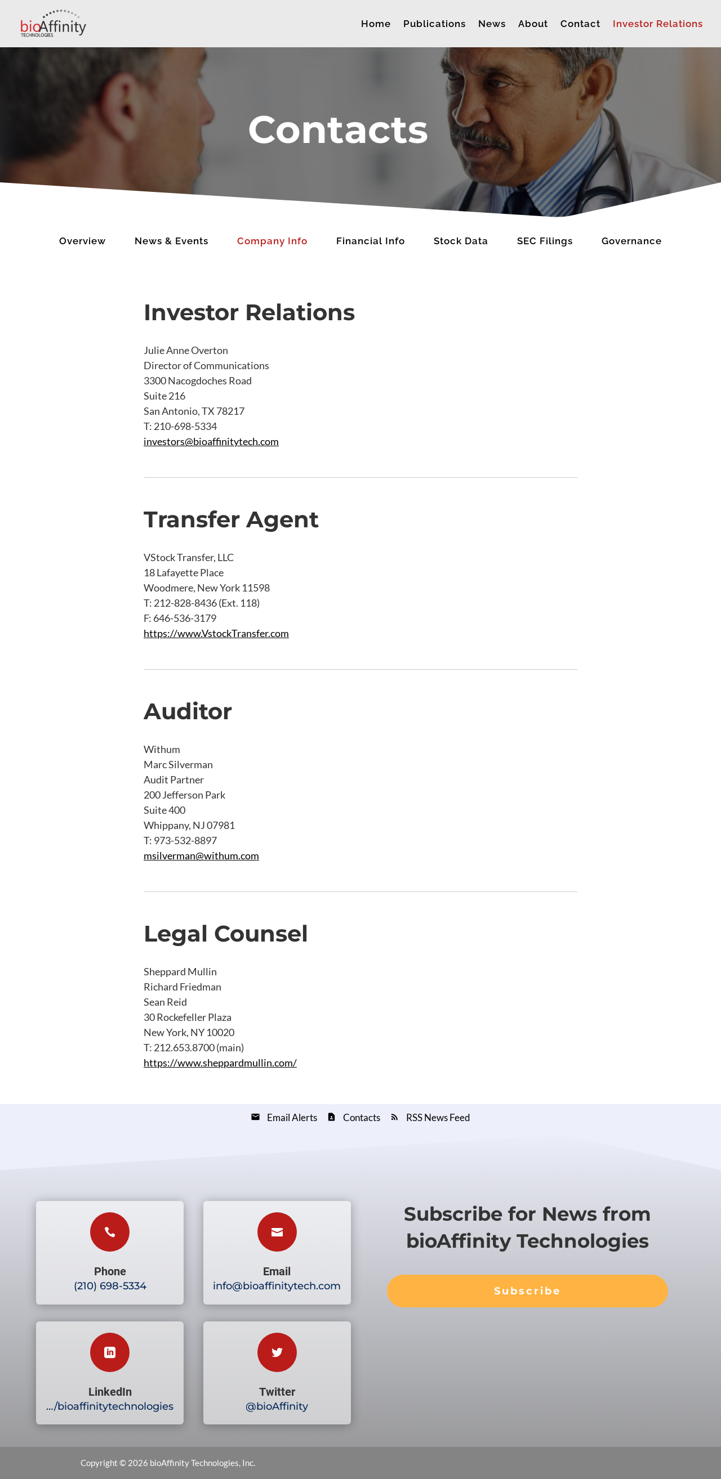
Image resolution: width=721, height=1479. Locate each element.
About (533, 24)
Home (376, 24)
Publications (434, 24)
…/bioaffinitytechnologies (109, 1406)
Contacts (361, 1117)
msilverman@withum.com (201, 855)
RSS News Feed (438, 1117)
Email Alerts (292, 1117)
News (492, 24)
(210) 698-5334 (110, 1286)
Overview (82, 240)
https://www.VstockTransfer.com (216, 633)
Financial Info (370, 240)
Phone (110, 1271)
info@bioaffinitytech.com (277, 1286)
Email (277, 1271)
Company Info (272, 240)
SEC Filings (545, 240)
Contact (580, 24)
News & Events (171, 240)
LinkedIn (110, 1392)
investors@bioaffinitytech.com (211, 441)
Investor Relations (658, 24)
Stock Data (461, 240)
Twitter (277, 1392)
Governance (632, 240)
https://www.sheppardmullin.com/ (220, 1062)
